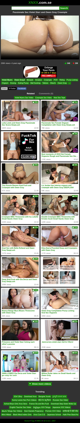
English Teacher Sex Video (20, 407)
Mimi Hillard (6, 415)
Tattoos (45, 83)
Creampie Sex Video (43, 98)
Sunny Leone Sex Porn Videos (24, 400)
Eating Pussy (23, 83)
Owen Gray (62, 83)
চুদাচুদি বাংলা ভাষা (59, 396)
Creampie (48, 80)
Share (4, 88)
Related (31, 93)
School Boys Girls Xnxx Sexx (15, 404)
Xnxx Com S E (39, 415)
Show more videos (40, 384)
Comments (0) (46, 93)
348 (67, 63)
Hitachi (53, 83)
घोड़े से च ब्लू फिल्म (44, 400)
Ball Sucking (35, 83)
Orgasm (5, 83)
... (69, 83)
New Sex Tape (59, 98)
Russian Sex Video (60, 400)
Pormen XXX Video (53, 411)
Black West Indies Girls (22, 415)
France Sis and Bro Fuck (39, 404)
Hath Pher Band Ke (70, 415)
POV (56, 80)
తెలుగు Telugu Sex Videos (12, 411)
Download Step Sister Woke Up (63, 404)
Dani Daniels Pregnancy (33, 411)
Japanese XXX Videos (61, 407)
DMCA (39, 421)
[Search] (35, 8)
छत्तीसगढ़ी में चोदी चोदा (70, 411)
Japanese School (54, 415)
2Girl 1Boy (18, 396)
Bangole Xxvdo (45, 396)
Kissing (13, 83)
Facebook (22, 88)
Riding (62, 80)
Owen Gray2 (19, 80)
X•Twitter (12, 88)
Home (26, 421)
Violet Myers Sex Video (24, 98)
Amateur (38, 80)
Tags (33, 421)
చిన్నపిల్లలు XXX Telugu (41, 407)
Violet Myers (7, 80)
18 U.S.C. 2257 (49, 421)
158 (75, 63)
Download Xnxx (30, 396)
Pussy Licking (72, 80)
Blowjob (30, 80)
